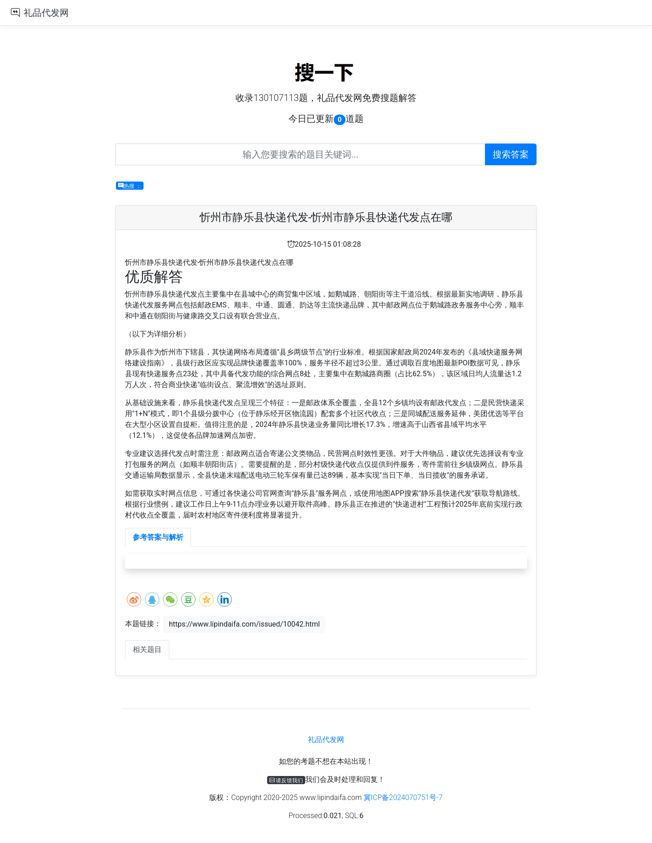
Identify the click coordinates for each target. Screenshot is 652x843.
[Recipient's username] (300, 154)
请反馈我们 (286, 780)
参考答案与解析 (158, 537)
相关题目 (147, 649)
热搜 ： (129, 185)
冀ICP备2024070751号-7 (403, 797)
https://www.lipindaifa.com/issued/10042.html (244, 624)
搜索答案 (511, 154)
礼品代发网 (46, 12)
